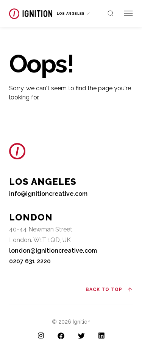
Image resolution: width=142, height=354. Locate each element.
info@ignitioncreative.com (48, 193)
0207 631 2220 (30, 261)
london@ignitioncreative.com (53, 250)
